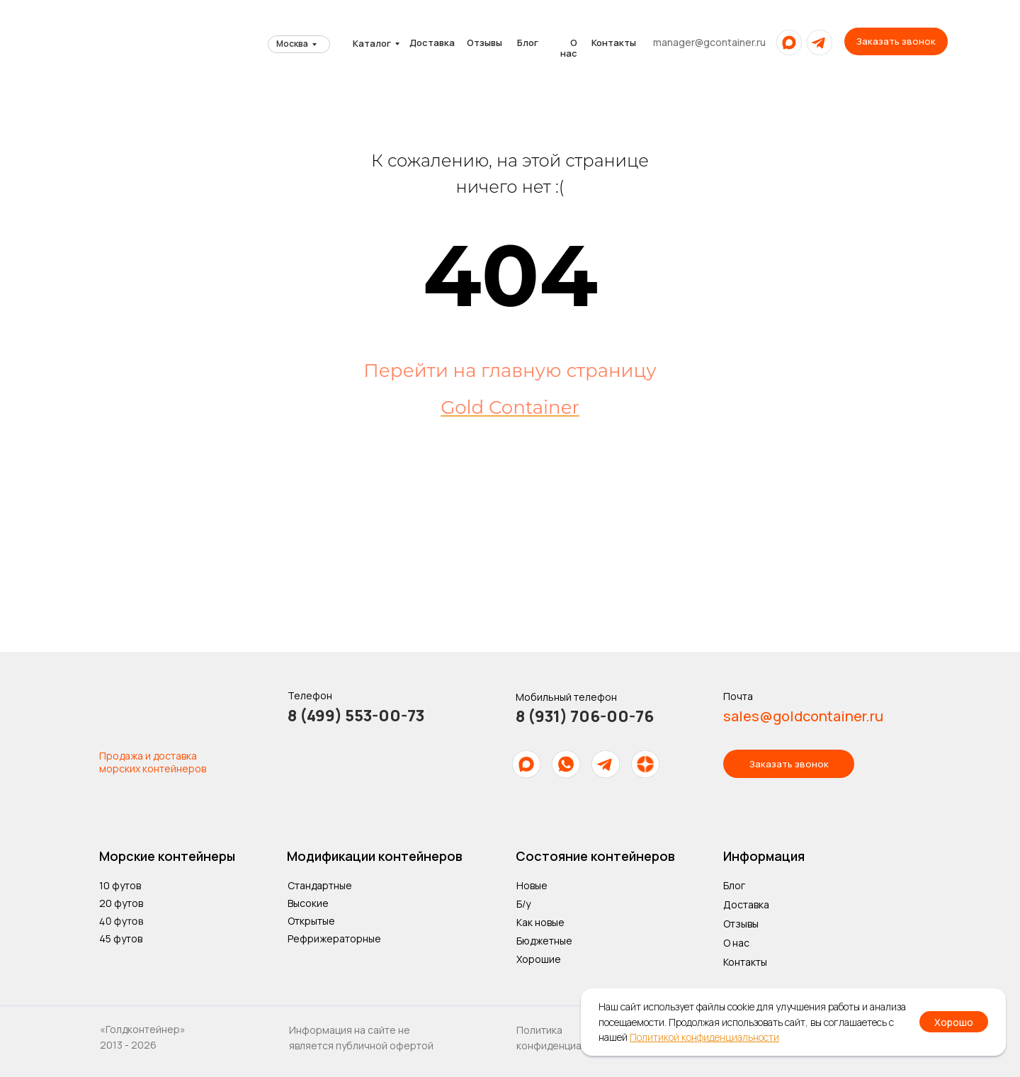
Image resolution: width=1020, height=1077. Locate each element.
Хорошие (538, 959)
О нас (568, 48)
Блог (527, 42)
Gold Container (510, 407)
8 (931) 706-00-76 (585, 716)
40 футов (121, 920)
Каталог (372, 43)
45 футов (120, 938)
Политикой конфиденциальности (704, 1037)
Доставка (432, 42)
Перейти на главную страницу (509, 370)
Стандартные (320, 885)
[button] (896, 41)
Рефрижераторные (334, 938)
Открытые (311, 920)
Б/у (523, 903)
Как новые (540, 922)
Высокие (308, 903)
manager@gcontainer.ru (709, 42)
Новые (532, 885)
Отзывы (484, 42)
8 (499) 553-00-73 (356, 715)
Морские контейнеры (167, 855)
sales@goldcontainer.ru (803, 716)
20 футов (121, 903)
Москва (292, 44)
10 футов (120, 885)
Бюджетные (544, 940)
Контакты (613, 42)
